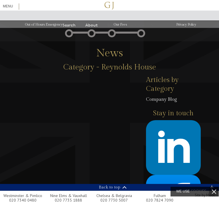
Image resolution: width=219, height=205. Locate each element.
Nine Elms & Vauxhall (68, 195)
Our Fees (120, 24)
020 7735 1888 (68, 200)
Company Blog (161, 99)
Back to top (109, 187)
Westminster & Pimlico (22, 195)
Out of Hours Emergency (43, 24)
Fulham (160, 195)
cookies (198, 191)
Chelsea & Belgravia (114, 195)
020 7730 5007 (114, 200)
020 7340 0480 (22, 200)
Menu (8, 6)
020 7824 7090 (159, 200)
